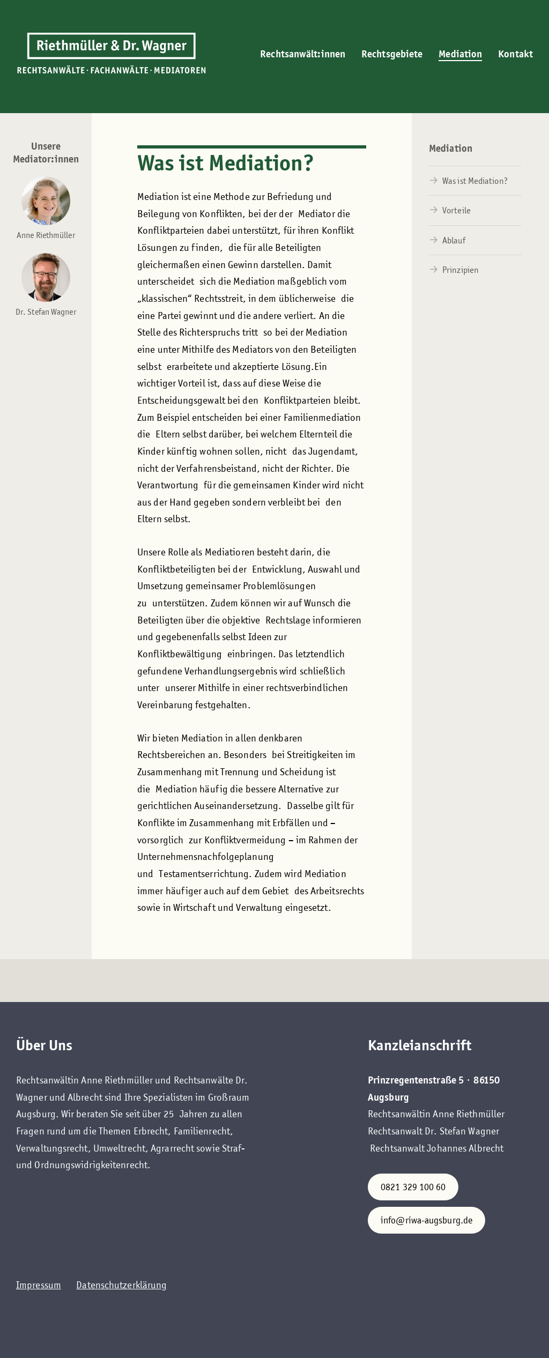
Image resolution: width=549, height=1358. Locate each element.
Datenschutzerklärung (121, 1284)
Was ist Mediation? (475, 181)
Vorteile (456, 210)
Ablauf (453, 240)
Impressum (38, 1284)
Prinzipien (460, 270)
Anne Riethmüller (46, 235)
